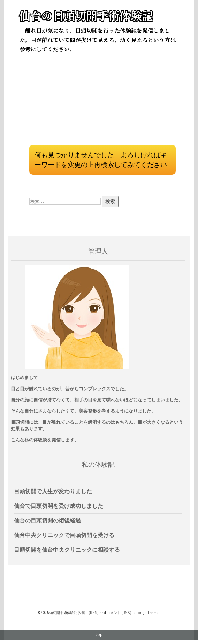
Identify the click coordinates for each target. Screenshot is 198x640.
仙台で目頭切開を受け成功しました (58, 506)
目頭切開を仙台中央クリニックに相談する (67, 549)
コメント (119, 612)
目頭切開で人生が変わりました (53, 491)
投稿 (88, 612)
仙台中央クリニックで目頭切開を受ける (64, 535)
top (99, 634)
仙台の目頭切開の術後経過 (47, 520)
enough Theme (146, 612)
